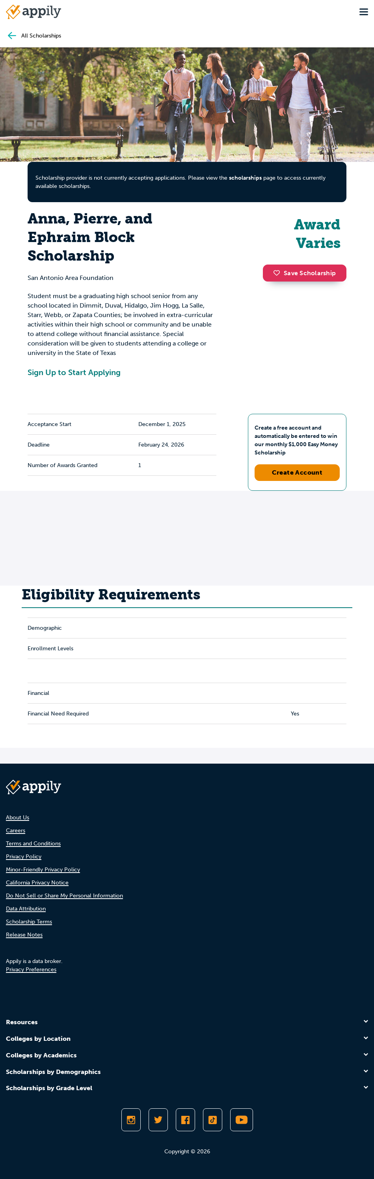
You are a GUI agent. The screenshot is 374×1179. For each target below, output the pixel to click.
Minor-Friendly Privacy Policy (43, 869)
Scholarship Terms (29, 921)
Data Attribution (26, 908)
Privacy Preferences (31, 969)
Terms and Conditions (33, 843)
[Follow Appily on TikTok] (212, 1119)
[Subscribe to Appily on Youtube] (241, 1119)
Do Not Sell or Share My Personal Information (64, 895)
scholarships (245, 178)
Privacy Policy (23, 856)
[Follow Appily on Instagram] (131, 1119)
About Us (17, 817)
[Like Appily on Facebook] (185, 1119)
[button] (279, 273)
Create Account (297, 472)
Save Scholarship (305, 273)
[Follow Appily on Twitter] (158, 1119)
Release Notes (24, 934)
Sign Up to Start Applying (74, 372)
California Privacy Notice (37, 882)
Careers (15, 830)
